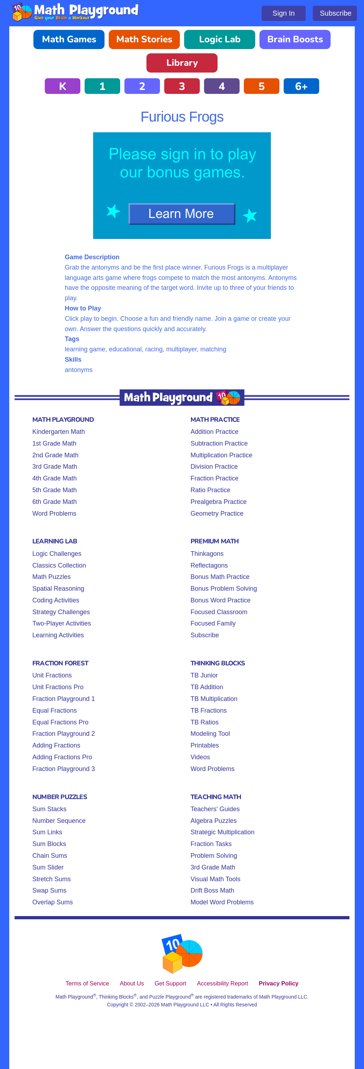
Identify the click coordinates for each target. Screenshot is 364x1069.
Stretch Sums (51, 879)
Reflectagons (209, 565)
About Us (132, 983)
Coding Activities (55, 600)
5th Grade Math (54, 490)
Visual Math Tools (215, 879)
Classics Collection (59, 565)
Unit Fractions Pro (58, 687)
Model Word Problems (222, 902)
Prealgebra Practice (219, 501)
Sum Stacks (49, 809)
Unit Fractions (52, 675)
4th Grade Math (54, 478)
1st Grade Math (54, 443)
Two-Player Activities (61, 623)
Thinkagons (207, 553)
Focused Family (213, 623)
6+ (301, 86)
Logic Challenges (56, 553)
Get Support (170, 983)
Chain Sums (49, 855)
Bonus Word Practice (221, 600)
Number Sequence (59, 820)
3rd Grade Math (54, 466)
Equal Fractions (54, 710)
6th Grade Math (54, 501)
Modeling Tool (210, 733)
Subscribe (336, 13)
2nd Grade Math (55, 455)
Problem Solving (214, 855)
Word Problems (54, 513)
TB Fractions (209, 710)
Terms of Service (87, 983)
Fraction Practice (215, 478)
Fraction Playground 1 (63, 698)
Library (182, 63)
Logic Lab (220, 39)
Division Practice (214, 466)
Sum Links (47, 832)
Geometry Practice (217, 513)
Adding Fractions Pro (62, 757)
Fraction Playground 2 (63, 733)
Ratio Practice (210, 490)
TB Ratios (205, 722)
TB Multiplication (214, 698)
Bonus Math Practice (220, 576)
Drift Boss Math (212, 890)
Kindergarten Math (58, 431)
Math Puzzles (51, 576)
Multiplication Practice (221, 455)
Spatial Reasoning (58, 588)
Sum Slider (48, 867)
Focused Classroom (219, 612)
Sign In (284, 13)
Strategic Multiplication (223, 832)
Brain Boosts (295, 39)
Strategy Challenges (61, 612)
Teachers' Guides (215, 809)
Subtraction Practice (219, 443)
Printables (205, 745)
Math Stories (144, 39)
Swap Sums (49, 890)
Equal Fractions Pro (60, 722)
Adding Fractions (56, 745)
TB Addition (207, 687)
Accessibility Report (222, 983)
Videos (200, 757)
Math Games (69, 39)
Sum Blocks (49, 843)
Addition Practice (215, 431)
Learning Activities (58, 635)
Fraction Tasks (211, 843)
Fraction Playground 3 (63, 768)
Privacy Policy (279, 983)
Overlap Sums (52, 902)
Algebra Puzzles (214, 820)
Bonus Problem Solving (224, 588)
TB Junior (204, 675)
